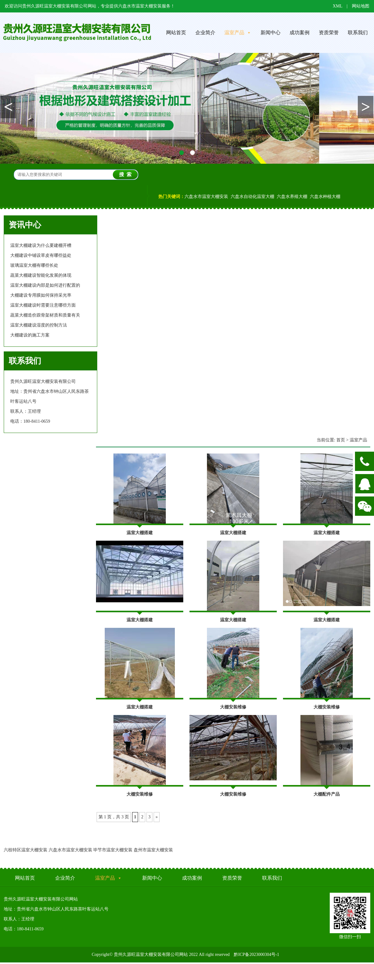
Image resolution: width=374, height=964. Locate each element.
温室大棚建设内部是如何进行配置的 (45, 285)
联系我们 (272, 878)
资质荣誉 (329, 32)
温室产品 (237, 32)
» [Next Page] (157, 817)
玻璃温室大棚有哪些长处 (34, 265)
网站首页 (176, 32)
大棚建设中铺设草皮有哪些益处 (40, 255)
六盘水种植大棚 (325, 196)
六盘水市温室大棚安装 (206, 196)
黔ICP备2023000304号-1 (256, 954)
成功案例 (299, 32)
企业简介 (205, 32)
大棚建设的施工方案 (30, 335)
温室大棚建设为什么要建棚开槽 (40, 245)
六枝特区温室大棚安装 (25, 850)
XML (338, 6)
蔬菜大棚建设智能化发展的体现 (40, 275)
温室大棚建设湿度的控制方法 (38, 325)
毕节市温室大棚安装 (112, 850)
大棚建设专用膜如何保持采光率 (40, 295)
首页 (340, 440)
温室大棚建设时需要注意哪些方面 (43, 305)
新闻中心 (270, 32)
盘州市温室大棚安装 (153, 850)
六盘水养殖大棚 (292, 196)
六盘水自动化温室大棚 (252, 196)
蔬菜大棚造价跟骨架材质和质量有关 (45, 315)
